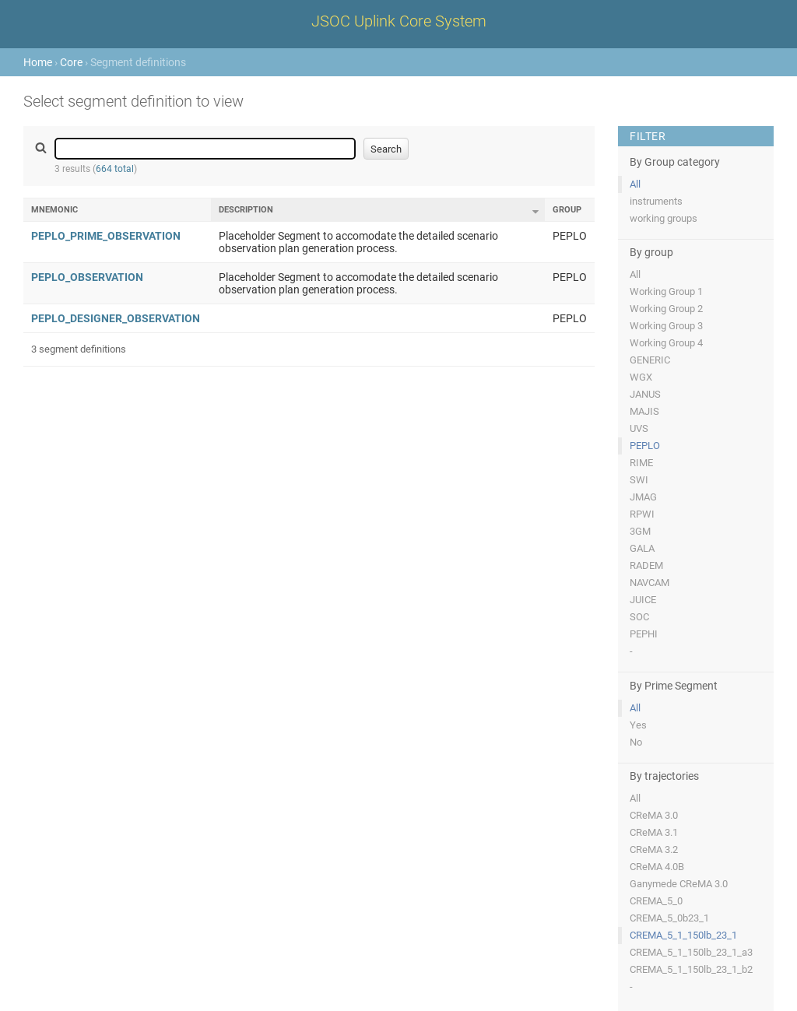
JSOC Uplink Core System (398, 21)
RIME (641, 463)
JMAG (643, 497)
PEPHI (644, 634)
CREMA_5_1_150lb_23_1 (683, 935)
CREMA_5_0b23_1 (669, 918)
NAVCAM (649, 582)
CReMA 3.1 (654, 832)
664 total (115, 168)
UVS (639, 428)
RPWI (642, 514)
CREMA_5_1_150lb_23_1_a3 (691, 952)
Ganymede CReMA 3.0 (679, 884)
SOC (639, 617)
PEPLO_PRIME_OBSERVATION (106, 236)
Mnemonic (54, 210)
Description (246, 210)
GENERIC (650, 360)
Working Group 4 (666, 343)
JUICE (643, 600)
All (635, 184)
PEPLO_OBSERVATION (87, 277)
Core (71, 62)
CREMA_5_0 (656, 901)
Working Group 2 (666, 308)
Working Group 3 (666, 326)
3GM (640, 531)
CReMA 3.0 (654, 815)
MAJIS (644, 411)
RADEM (646, 565)
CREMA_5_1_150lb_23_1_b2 (691, 969)
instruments (656, 201)
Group (567, 210)
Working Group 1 (666, 291)
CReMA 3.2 (654, 849)
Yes (638, 725)
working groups (663, 218)
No (636, 742)
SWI (639, 480)
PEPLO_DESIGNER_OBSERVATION (115, 318)
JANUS (645, 394)
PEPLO (645, 445)
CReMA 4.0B (657, 866)
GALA (642, 548)
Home (37, 62)
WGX (641, 377)
